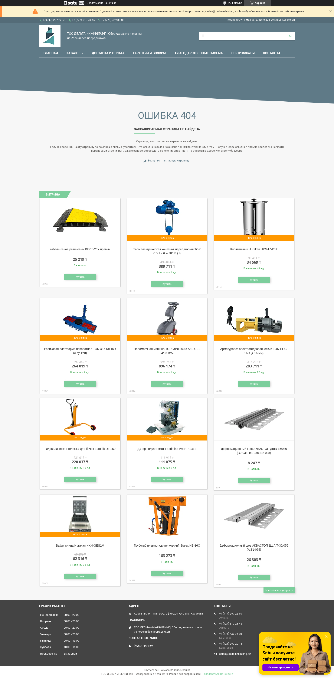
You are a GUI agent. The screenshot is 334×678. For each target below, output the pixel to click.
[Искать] (290, 36)
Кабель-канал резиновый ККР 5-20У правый (80, 249)
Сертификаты (243, 53)
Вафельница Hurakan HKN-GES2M (80, 545)
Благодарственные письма (199, 53)
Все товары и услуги (277, 590)
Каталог (73, 53)
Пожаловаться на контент (217, 673)
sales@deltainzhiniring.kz (235, 653)
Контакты (271, 53)
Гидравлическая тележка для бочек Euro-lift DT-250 (80, 449)
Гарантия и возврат (150, 53)
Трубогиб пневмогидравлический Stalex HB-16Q (167, 545)
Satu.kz (185, 670)
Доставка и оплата (108, 53)
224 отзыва (235, 2)
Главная (50, 53)
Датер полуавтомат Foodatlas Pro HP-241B (166, 449)
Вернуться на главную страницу (168, 160)
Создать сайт (95, 2)
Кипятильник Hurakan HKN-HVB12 (254, 249)
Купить (80, 276)
